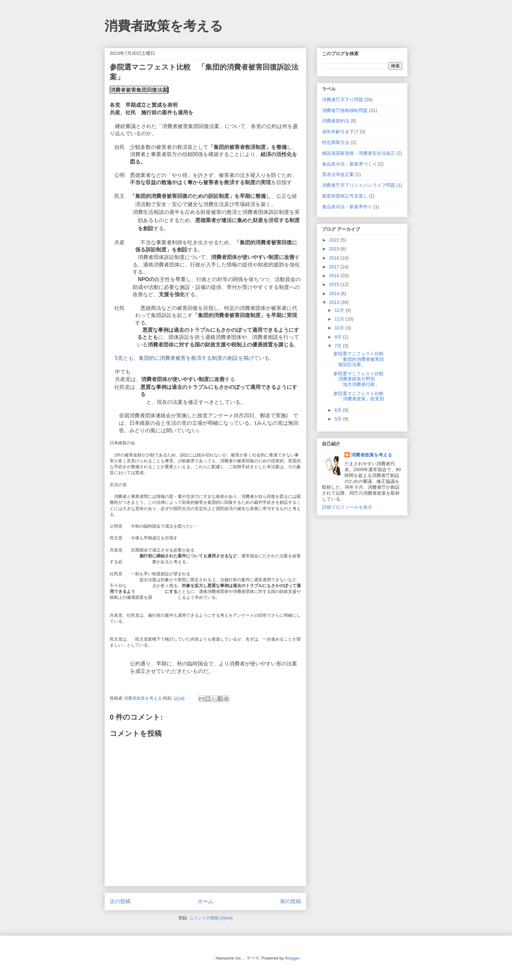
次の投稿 (120, 901)
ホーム (205, 901)
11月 (339, 319)
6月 (338, 410)
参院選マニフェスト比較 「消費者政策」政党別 (360, 396)
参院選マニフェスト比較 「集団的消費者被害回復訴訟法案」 (360, 359)
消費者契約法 (335, 120)
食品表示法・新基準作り (347, 206)
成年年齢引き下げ (340, 131)
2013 (335, 302)
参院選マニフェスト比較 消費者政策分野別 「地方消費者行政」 (360, 379)
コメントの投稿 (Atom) (211, 917)
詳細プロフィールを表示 (347, 507)
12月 (339, 310)
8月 (338, 337)
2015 (335, 284)
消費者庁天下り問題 (342, 99)
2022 (335, 240)
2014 (335, 293)
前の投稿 (290, 901)
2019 (335, 248)
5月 (338, 419)
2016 (335, 275)
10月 (339, 327)
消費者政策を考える (163, 26)
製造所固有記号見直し (345, 196)
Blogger (292, 958)
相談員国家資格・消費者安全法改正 (358, 153)
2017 (335, 266)
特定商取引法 (335, 142)
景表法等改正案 (338, 174)
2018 (335, 258)
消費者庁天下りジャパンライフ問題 (358, 185)
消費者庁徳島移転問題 (345, 110)
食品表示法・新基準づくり (349, 164)
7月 (338, 345)
